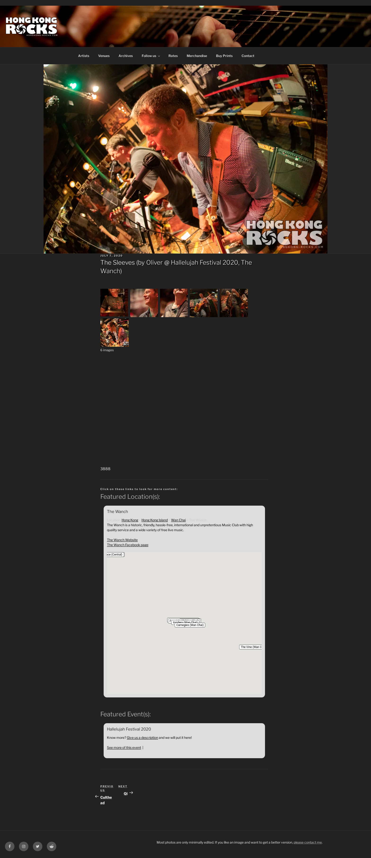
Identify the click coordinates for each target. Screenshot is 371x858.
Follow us (151, 56)
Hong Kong (130, 520)
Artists (83, 56)
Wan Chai (178, 520)
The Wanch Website (122, 540)
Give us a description (142, 737)
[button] (190, 625)
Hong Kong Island (154, 520)
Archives (126, 56)
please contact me (308, 842)
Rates (173, 56)
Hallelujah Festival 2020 (204, 262)
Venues (104, 56)
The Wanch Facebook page (127, 545)
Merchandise (197, 56)
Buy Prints (224, 56)
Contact (248, 56)
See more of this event (124, 747)
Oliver (154, 262)
